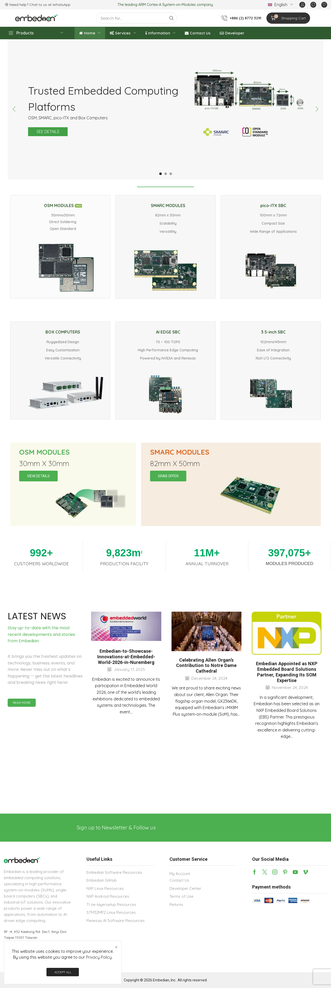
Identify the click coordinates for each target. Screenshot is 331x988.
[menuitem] (280, 4)
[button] (302, 5)
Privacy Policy (99, 957)
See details (47, 131)
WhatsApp (61, 4)
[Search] (171, 18)
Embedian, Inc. (164, 980)
